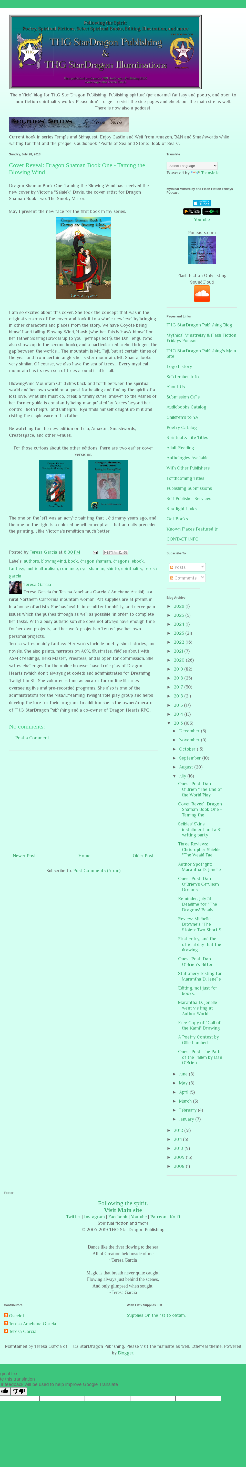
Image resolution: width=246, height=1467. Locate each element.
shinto (113, 568)
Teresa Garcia (22, 1331)
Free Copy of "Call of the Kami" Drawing (199, 1025)
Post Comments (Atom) (96, 870)
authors (31, 561)
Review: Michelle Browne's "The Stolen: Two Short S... (201, 924)
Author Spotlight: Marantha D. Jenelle (199, 867)
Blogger (125, 1352)
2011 (178, 1139)
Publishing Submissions (189, 488)
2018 (179, 678)
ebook (138, 561)
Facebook (117, 1216)
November (190, 739)
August (186, 767)
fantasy (16, 568)
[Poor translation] (19, 1391)
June (184, 1073)
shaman (96, 568)
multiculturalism (42, 568)
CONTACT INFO (183, 539)
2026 (180, 606)
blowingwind (53, 561)
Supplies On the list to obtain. (156, 1315)
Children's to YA (182, 417)
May (184, 1082)
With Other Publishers (188, 468)
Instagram (94, 1216)
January (187, 1119)
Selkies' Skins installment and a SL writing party (200, 829)
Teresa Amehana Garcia (32, 1323)
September (190, 758)
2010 (179, 1148)
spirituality (131, 568)
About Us (176, 386)
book (73, 561)
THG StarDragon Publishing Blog (199, 324)
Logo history (179, 366)
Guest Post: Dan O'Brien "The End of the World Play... (200, 789)
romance (69, 568)
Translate (205, 172)
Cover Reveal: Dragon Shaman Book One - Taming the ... (200, 809)
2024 (180, 624)
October (188, 749)
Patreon (158, 1216)
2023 (179, 633)
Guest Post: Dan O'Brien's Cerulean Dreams (198, 884)
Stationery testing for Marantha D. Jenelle (200, 976)
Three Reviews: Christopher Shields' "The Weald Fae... (199, 849)
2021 (179, 651)
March (186, 1101)
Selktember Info (183, 376)
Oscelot (16, 1315)
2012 (179, 1130)
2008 (180, 1166)
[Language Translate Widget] (192, 166)
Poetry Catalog (182, 427)
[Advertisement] (83, 800)
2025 (179, 615)
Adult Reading (180, 447)
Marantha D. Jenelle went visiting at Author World (197, 1008)
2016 (179, 695)
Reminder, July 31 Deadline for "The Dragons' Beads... (197, 904)
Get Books (177, 518)
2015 (179, 705)
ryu (83, 568)
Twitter (73, 1216)
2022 (180, 642)
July (183, 776)
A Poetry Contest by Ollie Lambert (198, 1039)
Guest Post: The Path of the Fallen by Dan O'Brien (200, 1057)
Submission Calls (183, 397)
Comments (183, 578)
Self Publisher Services (189, 498)
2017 (179, 687)
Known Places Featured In (193, 529)
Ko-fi (175, 1216)
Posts (178, 567)
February (188, 1110)
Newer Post (24, 855)
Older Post (143, 855)
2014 (179, 714)
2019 (179, 669)
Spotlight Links (182, 508)
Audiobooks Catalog (186, 407)
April (184, 1092)
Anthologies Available (188, 457)
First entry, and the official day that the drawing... (199, 944)
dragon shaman (95, 561)
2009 (180, 1157)
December (190, 730)
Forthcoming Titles (185, 478)
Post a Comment (32, 737)
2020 (180, 660)
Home (84, 855)
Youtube (202, 219)
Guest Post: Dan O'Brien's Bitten (195, 961)
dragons (121, 561)
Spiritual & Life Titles (187, 437)
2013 (179, 723)
